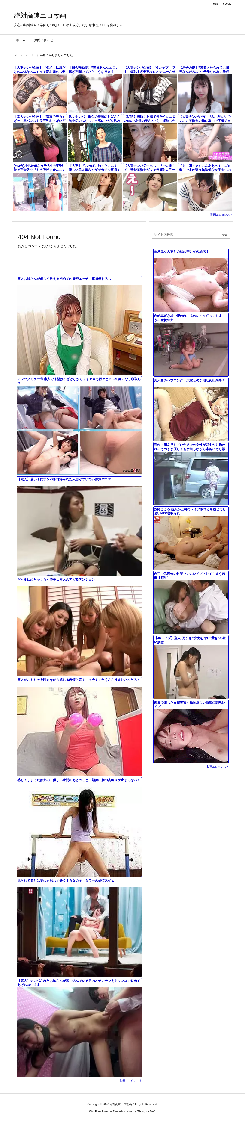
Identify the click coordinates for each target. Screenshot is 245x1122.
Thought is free (146, 1111)
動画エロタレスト (221, 214)
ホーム (19, 55)
